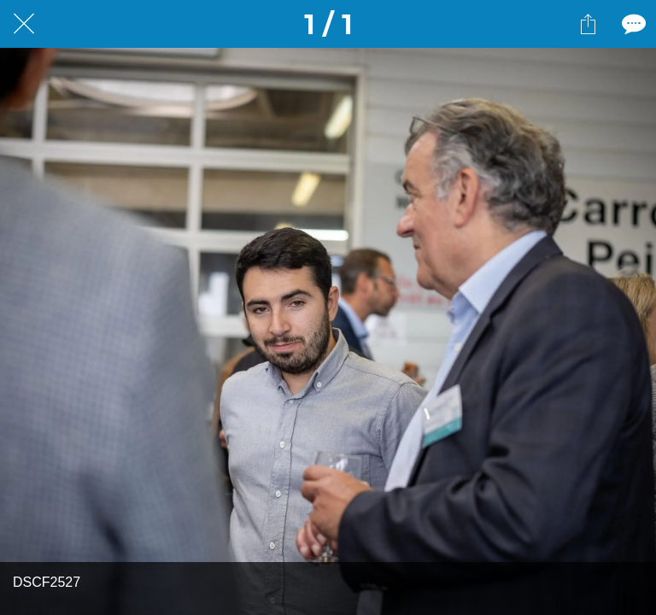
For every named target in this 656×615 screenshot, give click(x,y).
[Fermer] (24, 24)
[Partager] (587, 23)
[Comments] (632, 23)
